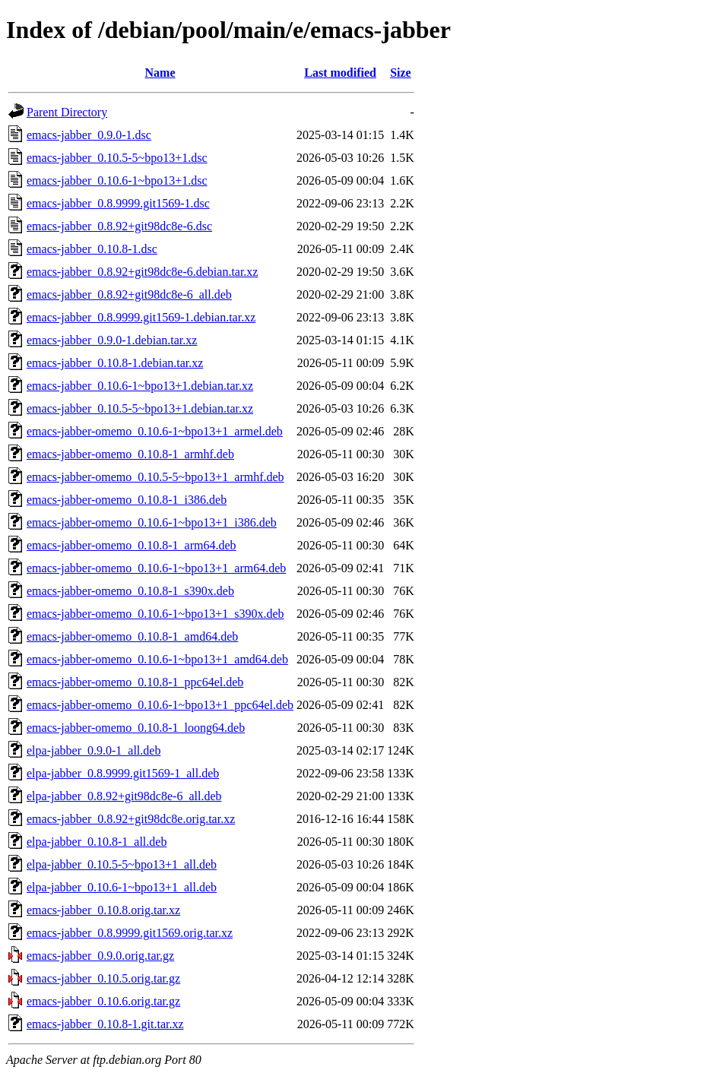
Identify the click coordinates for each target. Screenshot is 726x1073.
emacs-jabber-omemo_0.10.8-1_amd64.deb (132, 636)
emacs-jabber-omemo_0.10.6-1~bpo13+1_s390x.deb (155, 613)
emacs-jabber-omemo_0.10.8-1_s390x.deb (130, 590)
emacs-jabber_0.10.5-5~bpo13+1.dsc (117, 157)
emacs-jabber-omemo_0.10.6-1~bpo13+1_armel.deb (155, 431)
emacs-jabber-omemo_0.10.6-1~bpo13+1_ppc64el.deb (160, 704)
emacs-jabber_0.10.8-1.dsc (92, 248)
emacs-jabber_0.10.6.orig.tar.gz (103, 1001)
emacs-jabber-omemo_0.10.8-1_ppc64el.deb (135, 682)
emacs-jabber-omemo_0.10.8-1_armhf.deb (130, 454)
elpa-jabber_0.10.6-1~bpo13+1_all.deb (122, 887)
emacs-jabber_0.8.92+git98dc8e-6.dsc (119, 226)
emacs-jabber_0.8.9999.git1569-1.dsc (118, 203)
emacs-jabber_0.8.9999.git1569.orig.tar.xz (130, 932)
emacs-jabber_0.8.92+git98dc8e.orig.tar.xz (131, 818)
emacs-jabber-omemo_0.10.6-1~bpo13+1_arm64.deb (156, 568)
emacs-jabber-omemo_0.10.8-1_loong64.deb (136, 727)
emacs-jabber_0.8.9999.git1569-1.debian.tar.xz (141, 317)
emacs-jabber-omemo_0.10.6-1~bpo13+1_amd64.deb (157, 659)
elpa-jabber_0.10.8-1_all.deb (96, 841)
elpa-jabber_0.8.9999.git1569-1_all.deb (123, 773)
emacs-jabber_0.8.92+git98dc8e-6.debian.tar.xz (142, 271)
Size (400, 72)
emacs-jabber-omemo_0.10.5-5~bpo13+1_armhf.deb (155, 476)
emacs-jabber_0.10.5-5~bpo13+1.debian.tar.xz (140, 408)
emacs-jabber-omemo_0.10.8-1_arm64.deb (131, 545)
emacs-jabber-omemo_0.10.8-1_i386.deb (127, 499)
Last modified (340, 72)
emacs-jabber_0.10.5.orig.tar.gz (103, 978)
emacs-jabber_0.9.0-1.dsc (89, 134)
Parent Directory (67, 112)
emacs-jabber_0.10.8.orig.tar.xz (103, 910)
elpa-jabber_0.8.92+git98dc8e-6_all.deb (124, 796)
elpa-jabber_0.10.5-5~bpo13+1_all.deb (122, 864)
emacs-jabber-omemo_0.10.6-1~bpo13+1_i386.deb (152, 522)
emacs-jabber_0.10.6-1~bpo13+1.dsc (117, 180)
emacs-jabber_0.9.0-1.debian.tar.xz (112, 340)
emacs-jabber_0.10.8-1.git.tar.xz (105, 1024)
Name (160, 72)
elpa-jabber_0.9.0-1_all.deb (93, 750)
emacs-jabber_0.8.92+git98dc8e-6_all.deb (129, 294)
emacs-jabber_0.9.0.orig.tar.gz (100, 955)
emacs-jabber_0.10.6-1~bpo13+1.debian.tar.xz (140, 385)
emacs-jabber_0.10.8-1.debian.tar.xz (115, 362)
